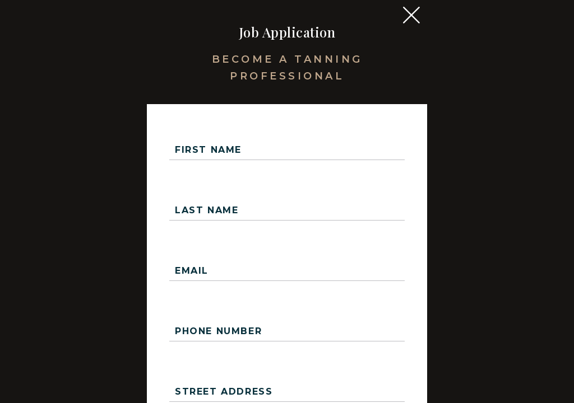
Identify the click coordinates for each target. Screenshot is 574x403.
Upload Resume (339, 373)
